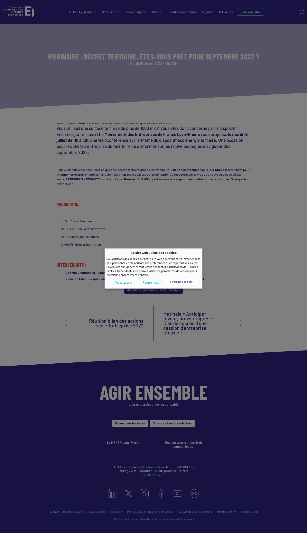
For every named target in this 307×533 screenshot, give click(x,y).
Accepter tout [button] (123, 282)
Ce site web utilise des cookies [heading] (154, 252)
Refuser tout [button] (151, 282)
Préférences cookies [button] (181, 281)
